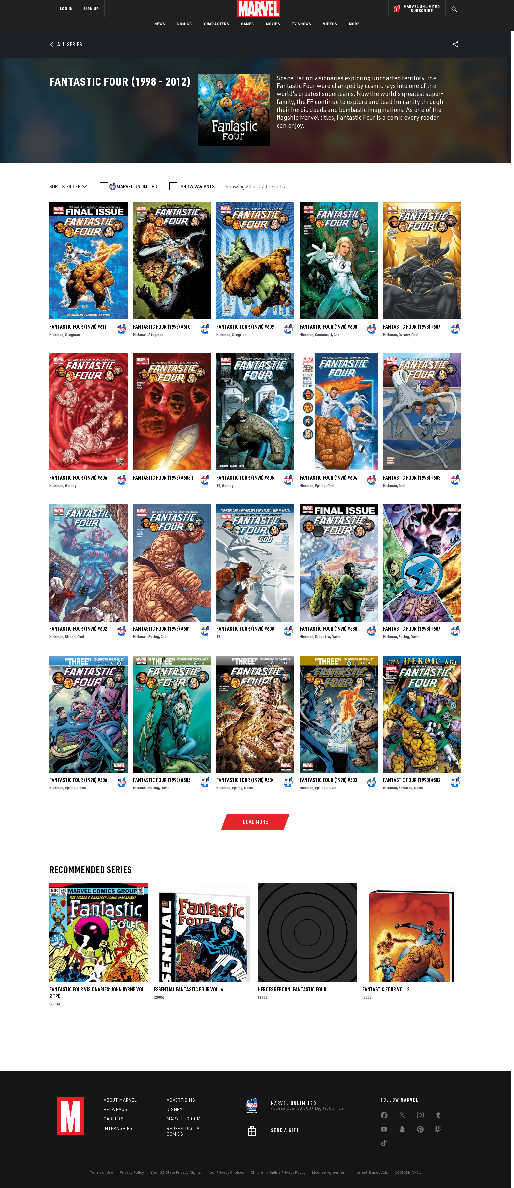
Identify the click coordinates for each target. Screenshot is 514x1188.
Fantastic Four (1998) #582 (411, 823)
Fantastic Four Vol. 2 (385, 1032)
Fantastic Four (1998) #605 (245, 521)
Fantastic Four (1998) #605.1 (163, 521)
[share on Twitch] (438, 1130)
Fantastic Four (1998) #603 (411, 521)
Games (247, 23)
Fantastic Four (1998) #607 (411, 370)
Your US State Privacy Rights (175, 1172)
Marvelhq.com (184, 1118)
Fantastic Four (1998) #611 (78, 370)
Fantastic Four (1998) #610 (161, 370)
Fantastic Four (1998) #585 (161, 823)
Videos (330, 23)
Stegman (72, 377)
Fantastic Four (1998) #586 (78, 823)
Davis (336, 679)
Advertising (181, 1100)
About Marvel (120, 1100)
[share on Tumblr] (438, 1116)
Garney (404, 377)
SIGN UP (91, 8)
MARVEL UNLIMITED (137, 229)
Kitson (70, 679)
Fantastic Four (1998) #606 (78, 521)
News (159, 23)
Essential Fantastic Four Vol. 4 (188, 1032)
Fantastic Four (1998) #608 (328, 370)
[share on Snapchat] (402, 1130)
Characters (216, 23)
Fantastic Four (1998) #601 (161, 672)
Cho (336, 377)
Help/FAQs (116, 1109)
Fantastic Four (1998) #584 (245, 823)
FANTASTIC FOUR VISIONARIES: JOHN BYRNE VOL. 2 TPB (97, 1036)
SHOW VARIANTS (198, 229)
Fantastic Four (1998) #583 (328, 823)
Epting (320, 528)
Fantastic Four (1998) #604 (328, 521)
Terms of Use (101, 1172)
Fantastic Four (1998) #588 (328, 672)
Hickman (56, 377)
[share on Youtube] (384, 1130)
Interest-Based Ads (370, 1172)
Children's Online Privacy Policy (278, 1172)
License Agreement (329, 1172)
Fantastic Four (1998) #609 (245, 370)
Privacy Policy (132, 1172)
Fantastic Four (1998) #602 (78, 672)
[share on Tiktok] (384, 1144)
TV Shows (301, 23)
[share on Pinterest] (420, 1130)
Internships (118, 1128)
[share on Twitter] (402, 1116)
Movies (273, 23)
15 (218, 528)
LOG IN (66, 8)
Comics (184, 23)
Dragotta (322, 679)
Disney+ (176, 1109)
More (354, 23)
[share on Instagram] (420, 1116)
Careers (114, 1118)
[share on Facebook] (384, 1116)
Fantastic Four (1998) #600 (245, 672)
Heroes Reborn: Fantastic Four (292, 1032)
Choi (414, 377)
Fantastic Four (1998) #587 (411, 672)
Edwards (405, 830)
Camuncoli (323, 377)
